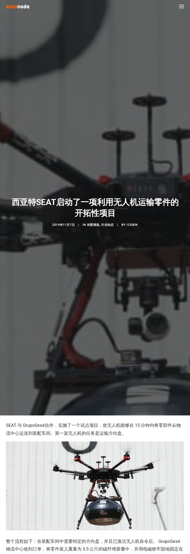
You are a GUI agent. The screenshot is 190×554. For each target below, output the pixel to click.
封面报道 (93, 221)
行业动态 (107, 221)
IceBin (132, 221)
